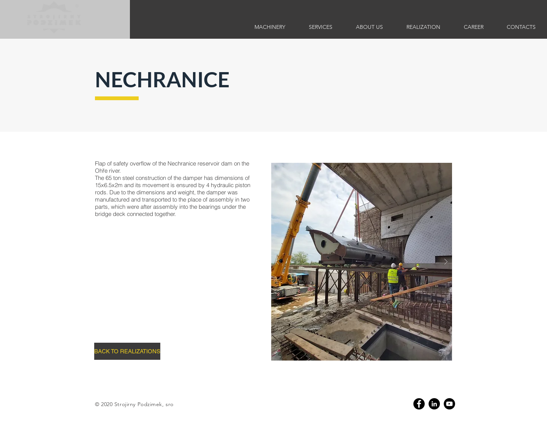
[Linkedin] (434, 404)
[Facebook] (419, 404)
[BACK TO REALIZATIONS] (127, 351)
